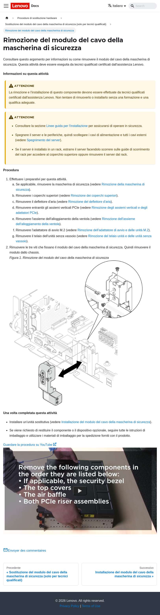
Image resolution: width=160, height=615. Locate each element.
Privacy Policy (69, 606)
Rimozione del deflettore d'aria (89, 201)
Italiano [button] (115, 6)
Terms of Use (91, 606)
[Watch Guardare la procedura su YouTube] (80, 490)
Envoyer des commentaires (24, 550)
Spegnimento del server (43, 140)
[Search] (142, 6)
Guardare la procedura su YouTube (29, 444)
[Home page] (7, 18)
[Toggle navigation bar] (6, 6)
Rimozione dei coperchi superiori (93, 195)
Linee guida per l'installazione (66, 126)
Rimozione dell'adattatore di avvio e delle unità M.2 (113, 230)
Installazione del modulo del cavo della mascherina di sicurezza (105, 422)
